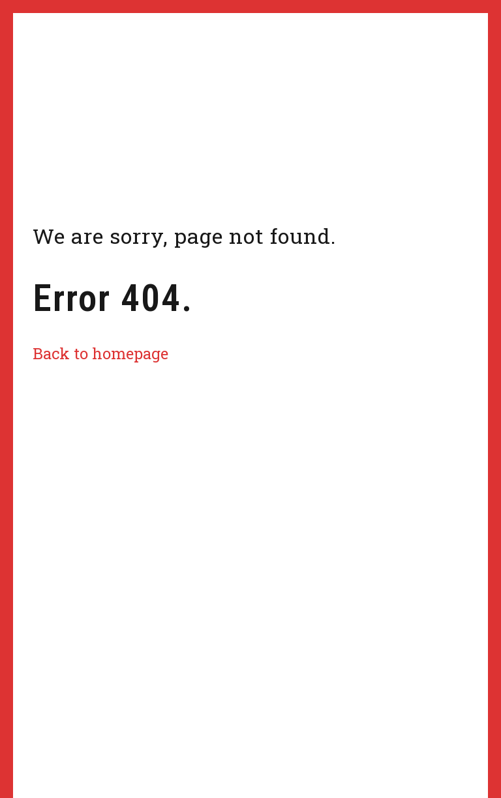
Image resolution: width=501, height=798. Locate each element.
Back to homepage (100, 353)
